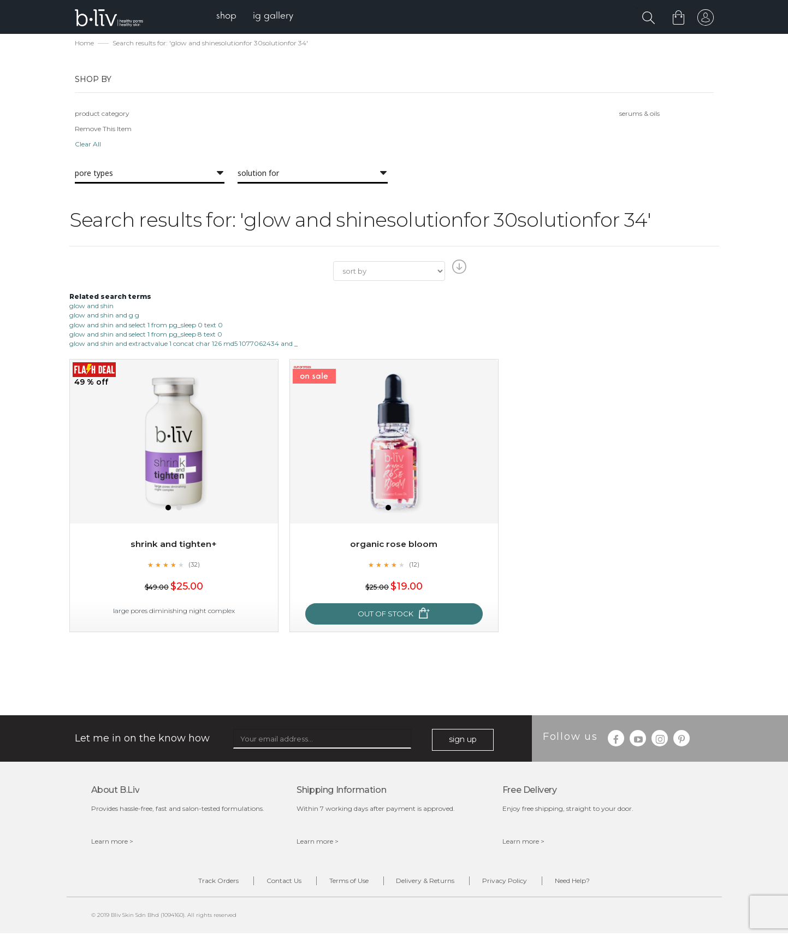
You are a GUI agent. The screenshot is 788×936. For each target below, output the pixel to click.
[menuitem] (229, 16)
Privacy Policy (515, 883)
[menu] (258, 16)
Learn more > (112, 842)
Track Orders (202, 883)
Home (84, 44)
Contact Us (274, 883)
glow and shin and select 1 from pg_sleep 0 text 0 (146, 326)
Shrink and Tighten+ (174, 545)
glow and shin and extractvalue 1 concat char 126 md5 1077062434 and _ (183, 344)
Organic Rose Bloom (393, 545)
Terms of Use (345, 883)
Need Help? (589, 883)
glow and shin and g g (104, 317)
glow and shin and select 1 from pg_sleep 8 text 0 (145, 335)
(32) (194, 565)
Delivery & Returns (429, 883)
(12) (414, 565)
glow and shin (91, 307)
